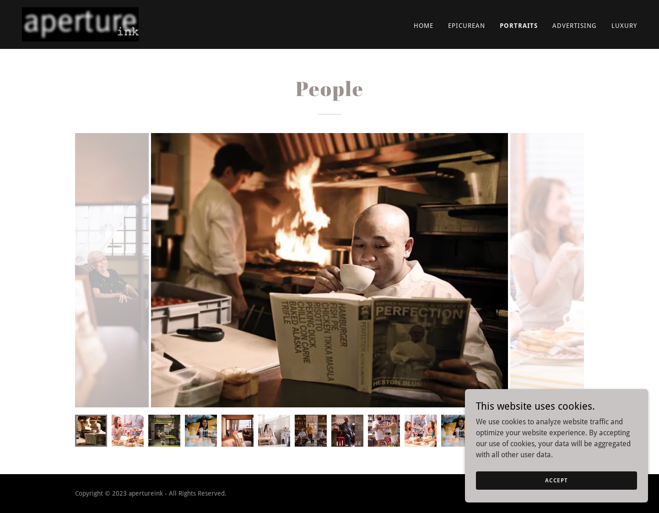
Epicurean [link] (466, 25)
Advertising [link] (574, 25)
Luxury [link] (624, 25)
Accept (556, 480)
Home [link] (423, 25)
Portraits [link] (519, 25)
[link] (80, 24)
